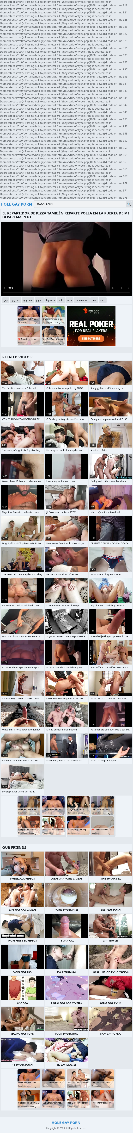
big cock (50, 300)
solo (61, 300)
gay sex (16, 300)
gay (6, 300)
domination (82, 300)
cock (69, 300)
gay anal (28, 300)
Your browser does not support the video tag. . (66, 259)
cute (102, 300)
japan (39, 300)
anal (94, 300)
